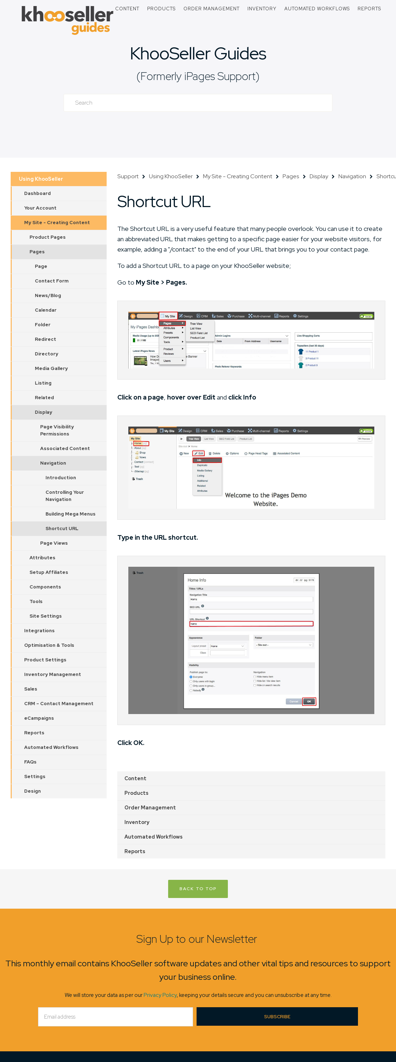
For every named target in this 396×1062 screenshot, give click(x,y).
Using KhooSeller (41, 179)
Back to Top (198, 889)
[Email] (115, 1016)
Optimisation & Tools (49, 645)
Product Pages (48, 237)
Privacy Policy (160, 995)
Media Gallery (51, 368)
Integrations (39, 631)
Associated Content (65, 448)
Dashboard (37, 193)
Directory (46, 354)
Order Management (211, 9)
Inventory (262, 9)
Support (128, 176)
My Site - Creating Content (57, 223)
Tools (36, 601)
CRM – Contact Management (58, 704)
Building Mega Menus (71, 514)
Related (44, 398)
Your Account (40, 208)
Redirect (45, 339)
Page (41, 266)
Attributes (42, 558)
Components (45, 587)
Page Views (54, 543)
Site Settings (46, 616)
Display (43, 412)
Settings (35, 776)
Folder (42, 325)
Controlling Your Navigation (65, 495)
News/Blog (48, 295)
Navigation (53, 463)
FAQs (30, 762)
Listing (43, 383)
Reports (369, 9)
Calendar (46, 310)
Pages (37, 252)
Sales (30, 689)
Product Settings (45, 660)
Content (127, 9)
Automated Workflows (317, 9)
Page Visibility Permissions (57, 430)
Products (161, 9)
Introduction (61, 478)
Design (32, 791)
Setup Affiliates (49, 572)
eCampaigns (39, 718)
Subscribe (277, 1017)
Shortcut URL (62, 528)
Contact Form (52, 281)
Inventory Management (52, 674)
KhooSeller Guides (198, 53)
